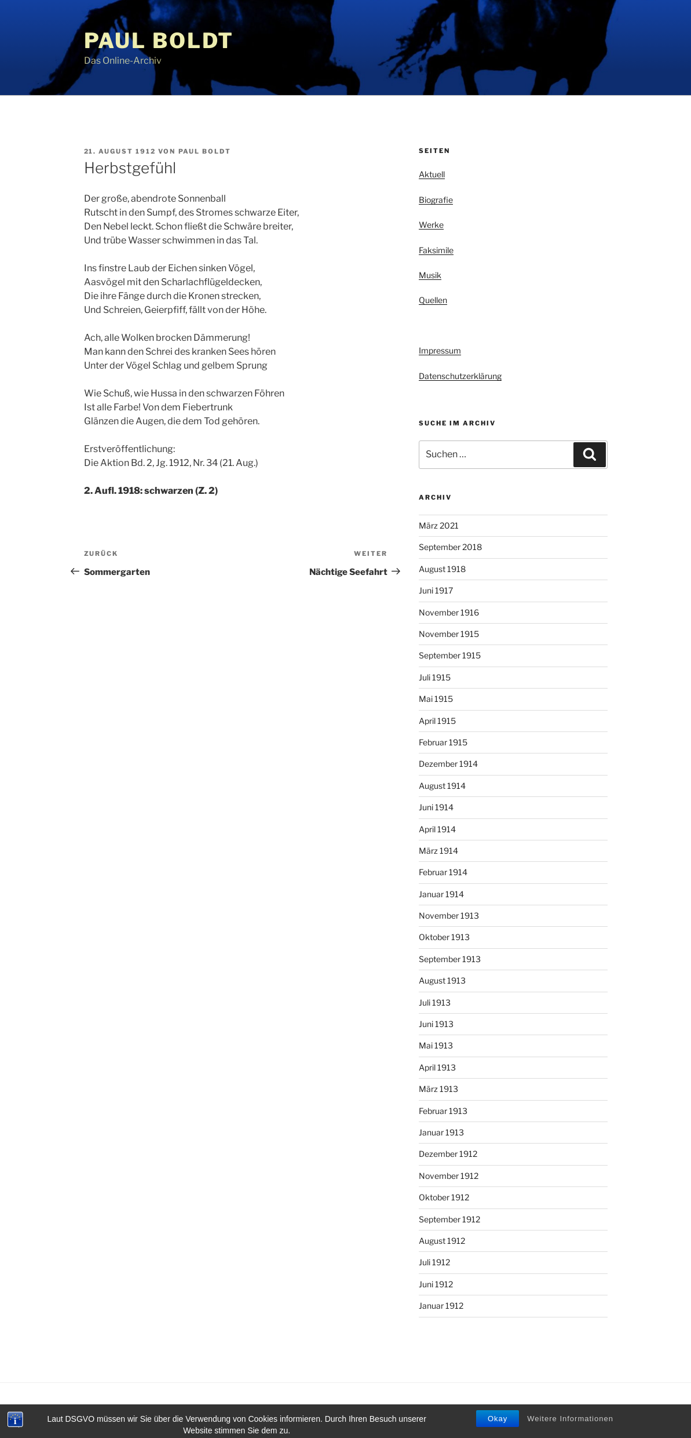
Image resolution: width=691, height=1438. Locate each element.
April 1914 (437, 829)
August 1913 (442, 980)
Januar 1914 (441, 894)
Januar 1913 (441, 1132)
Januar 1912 (441, 1305)
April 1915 (437, 721)
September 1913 (450, 959)
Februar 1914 (443, 872)
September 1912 (449, 1219)
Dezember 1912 (448, 1154)
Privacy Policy (107, 1410)
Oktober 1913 (444, 937)
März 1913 (438, 1089)
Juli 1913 (435, 1002)
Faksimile (436, 250)
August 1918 (442, 569)
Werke (431, 225)
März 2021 (439, 525)
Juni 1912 (436, 1284)
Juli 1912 (434, 1262)
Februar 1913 (443, 1111)
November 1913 (449, 915)
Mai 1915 (436, 699)
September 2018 (450, 547)
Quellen (433, 300)
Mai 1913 (436, 1045)
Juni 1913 (436, 1024)
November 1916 (449, 612)
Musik (430, 275)
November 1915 (449, 634)
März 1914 (438, 850)
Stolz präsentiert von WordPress (202, 1410)
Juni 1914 (436, 807)
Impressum (440, 350)
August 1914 (442, 786)
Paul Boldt (159, 40)
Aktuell (432, 174)
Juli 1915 (435, 677)
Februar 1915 (443, 742)
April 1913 (437, 1067)
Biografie (436, 200)
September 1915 (450, 655)
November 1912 (448, 1176)
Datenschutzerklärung (460, 376)
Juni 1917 (436, 590)
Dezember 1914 (448, 764)
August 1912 (442, 1241)
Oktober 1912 (444, 1197)
